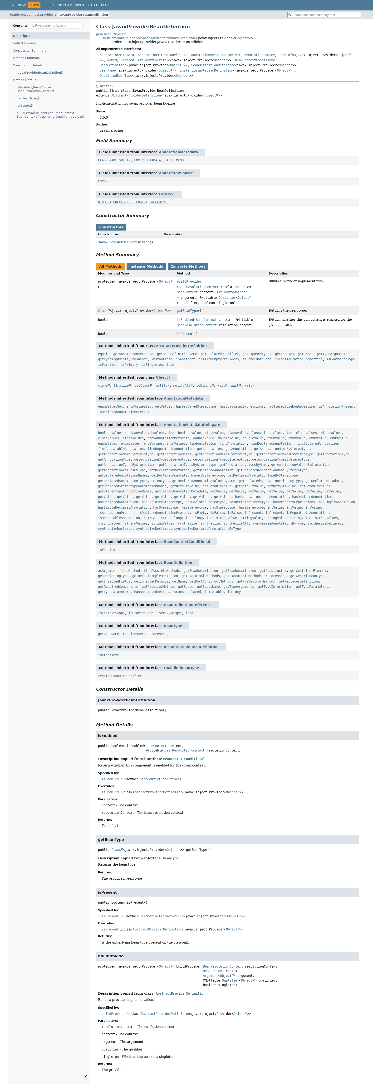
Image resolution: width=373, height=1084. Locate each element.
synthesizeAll (236, 523)
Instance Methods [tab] (146, 266)
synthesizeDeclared (324, 523)
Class (103, 311)
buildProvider (189, 281)
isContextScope (111, 613)
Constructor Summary (30, 50)
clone (103, 385)
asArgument (107, 571)
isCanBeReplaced (186, 592)
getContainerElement (308, 571)
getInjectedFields (114, 581)
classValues (306, 433)
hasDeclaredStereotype (196, 406)
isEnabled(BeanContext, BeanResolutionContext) (35, 89)
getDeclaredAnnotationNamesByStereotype (187, 475)
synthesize (187, 523)
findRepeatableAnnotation (121, 449)
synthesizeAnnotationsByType (278, 523)
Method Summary (26, 58)
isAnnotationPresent (337, 406)
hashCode (139, 359)
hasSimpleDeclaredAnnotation (123, 507)
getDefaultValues (315, 486)
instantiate (161, 359)
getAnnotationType (333, 454)
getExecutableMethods (201, 576)
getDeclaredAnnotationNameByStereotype (272, 470)
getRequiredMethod (158, 586)
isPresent (185, 334)
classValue (214, 433)
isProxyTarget (169, 613)
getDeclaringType (113, 576)
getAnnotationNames (174, 454)
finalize (121, 385)
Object (240, 38)
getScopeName (208, 586)
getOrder (305, 354)
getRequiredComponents (118, 586)
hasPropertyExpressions (294, 502)
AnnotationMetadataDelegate (162, 55)
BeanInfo (286, 55)
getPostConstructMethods (211, 581)
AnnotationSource (259, 55)
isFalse (217, 513)
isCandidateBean (257, 359)
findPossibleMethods (162, 571)
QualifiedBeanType (116, 75)
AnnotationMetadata (117, 55)
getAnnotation (209, 449)
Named (112, 60)
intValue (275, 507)
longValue (182, 518)
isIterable (214, 592)
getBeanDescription (201, 571)
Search (92, 5)
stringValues (326, 518)
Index (79, 5)
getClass (142, 385)
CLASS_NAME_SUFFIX (114, 160)
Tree (46, 5)
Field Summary (24, 43)
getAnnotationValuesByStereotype (300, 465)
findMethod (130, 571)
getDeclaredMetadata (323, 481)
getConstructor (273, 571)
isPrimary (129, 364)
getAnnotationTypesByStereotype (280, 459)
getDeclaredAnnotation (169, 470)
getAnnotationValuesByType (122, 470)
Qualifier (227, 297)
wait (221, 385)
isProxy (234, 592)
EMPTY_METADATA (147, 160)
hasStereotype (165, 507)
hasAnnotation (247, 497)
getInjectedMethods (151, 581)
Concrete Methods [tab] (188, 266)
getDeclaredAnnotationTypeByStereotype (262, 475)
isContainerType (340, 359)
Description (23, 36)
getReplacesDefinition (299, 581)
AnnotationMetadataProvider (215, 55)
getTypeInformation (275, 586)
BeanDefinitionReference (213, 65)
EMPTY (103, 181)
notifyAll (181, 385)
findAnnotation (202, 443)
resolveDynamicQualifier (120, 676)
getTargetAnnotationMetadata (180, 491)
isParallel (107, 364)
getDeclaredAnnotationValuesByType (270, 481)
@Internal (104, 86)
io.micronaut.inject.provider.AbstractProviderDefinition (149, 38)
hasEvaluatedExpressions (242, 406)
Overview (18, 5)
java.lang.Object (109, 34)
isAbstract (185, 359)
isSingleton (152, 364)
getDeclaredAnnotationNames (122, 475)
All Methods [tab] (110, 266)
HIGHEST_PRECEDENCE (115, 202)
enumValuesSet (110, 406)
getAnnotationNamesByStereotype (223, 454)
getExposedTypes (257, 354)
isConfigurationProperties (299, 359)
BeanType (107, 70)
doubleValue (203, 438)
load (170, 364)
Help (104, 5)
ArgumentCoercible (154, 60)
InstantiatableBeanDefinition (206, 70)
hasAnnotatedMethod (151, 592)
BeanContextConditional (256, 60)
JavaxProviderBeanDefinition (83, 14)
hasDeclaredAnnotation (312, 497)
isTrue (149, 518)
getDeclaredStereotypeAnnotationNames (132, 486)
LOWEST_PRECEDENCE (152, 202)
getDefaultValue (184, 486)
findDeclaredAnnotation (271, 443)
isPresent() (25, 105)
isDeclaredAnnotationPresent (123, 412)
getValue (218, 491)
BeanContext (187, 292)
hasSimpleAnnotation (337, 502)
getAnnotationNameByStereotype (281, 449)
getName (179, 581)
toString (203, 385)
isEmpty (199, 513)
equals (103, 354)
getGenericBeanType (307, 576)
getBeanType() (28, 98)
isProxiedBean (140, 613)
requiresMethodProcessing (145, 634)
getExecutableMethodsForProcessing (255, 576)
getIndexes (284, 354)
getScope (185, 586)
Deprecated (62, 5)
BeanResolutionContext (199, 287)
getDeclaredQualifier (220, 354)
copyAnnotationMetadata (168, 438)
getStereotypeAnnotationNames (124, 491)
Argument (224, 292)
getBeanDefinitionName (177, 354)
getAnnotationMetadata (133, 354)
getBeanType (187, 311)
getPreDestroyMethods (256, 581)
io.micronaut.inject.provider (31, 14)
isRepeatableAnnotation (307, 513)
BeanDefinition (113, 65)
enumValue (276, 438)
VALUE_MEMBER (176, 160)
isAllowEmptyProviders (219, 359)
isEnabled (185, 320)
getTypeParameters (312, 586)
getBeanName (108, 634)
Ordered (127, 60)
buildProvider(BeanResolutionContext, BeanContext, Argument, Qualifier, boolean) (50, 114)
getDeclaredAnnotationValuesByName (203, 481)
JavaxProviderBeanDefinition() (40, 72)
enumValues (107, 443)
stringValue (226, 518)
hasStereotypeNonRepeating (291, 406)
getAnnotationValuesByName (243, 465)
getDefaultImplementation (155, 576)
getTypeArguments (332, 354)
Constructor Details (28, 65)
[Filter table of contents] (56, 26)
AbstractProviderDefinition (136, 95)
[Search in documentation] (324, 15)
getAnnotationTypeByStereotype (161, 459)
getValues (163, 406)
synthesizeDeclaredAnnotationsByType (207, 528)
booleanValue (109, 433)
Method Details (24, 80)
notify (161, 385)
